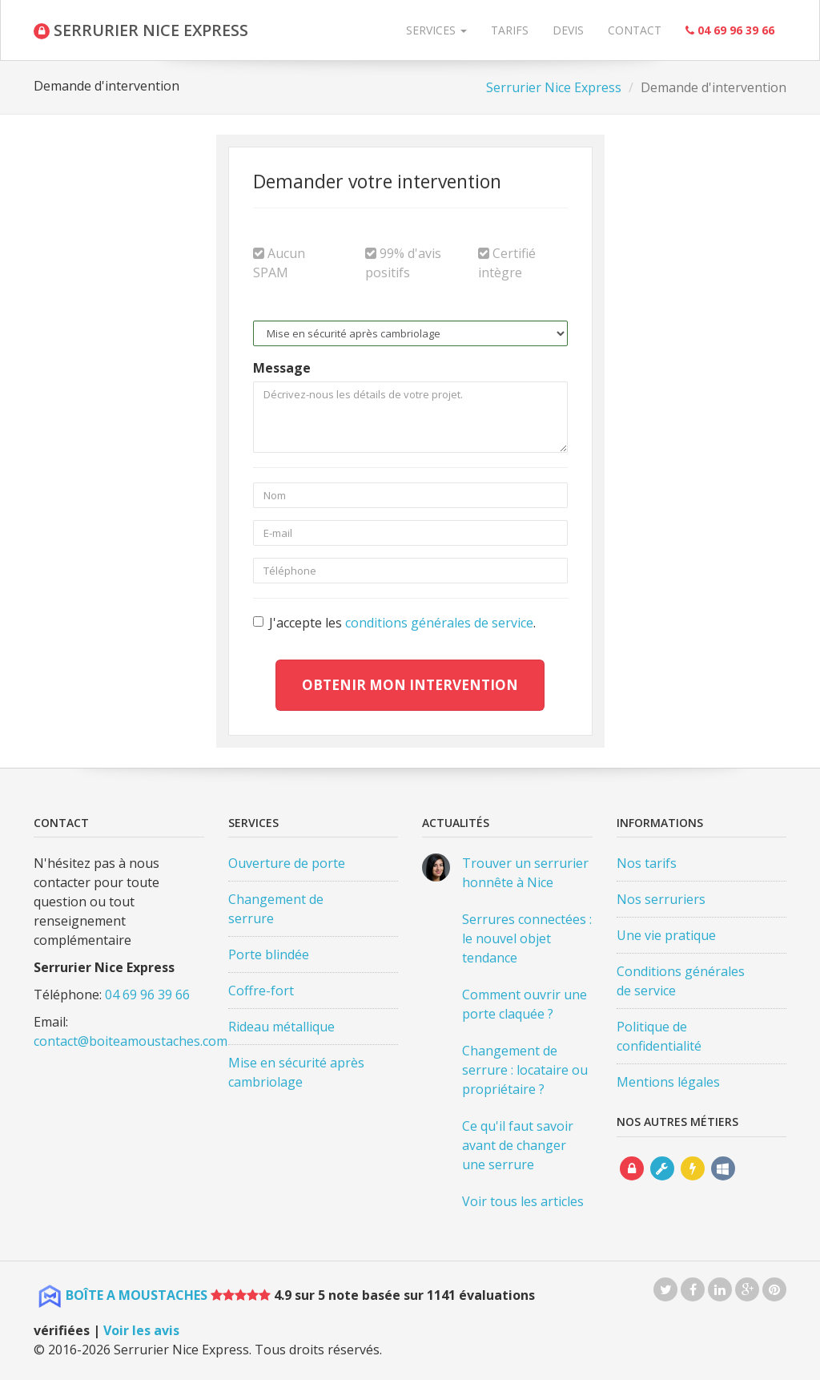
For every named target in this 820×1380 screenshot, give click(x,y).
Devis (568, 30)
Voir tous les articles (523, 1201)
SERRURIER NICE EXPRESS (141, 30)
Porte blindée (268, 954)
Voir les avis (141, 1330)
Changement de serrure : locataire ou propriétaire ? (525, 1070)
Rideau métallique (281, 1026)
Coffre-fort (261, 990)
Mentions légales (668, 1082)
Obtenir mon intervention (410, 685)
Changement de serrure (276, 908)
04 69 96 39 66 (147, 994)
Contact (634, 30)
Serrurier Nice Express (553, 87)
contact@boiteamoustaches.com (130, 1041)
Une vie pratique (666, 935)
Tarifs (510, 30)
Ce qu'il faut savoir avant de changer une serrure (517, 1145)
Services (436, 30)
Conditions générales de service (681, 980)
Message (282, 368)
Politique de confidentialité (659, 1036)
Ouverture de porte (286, 863)
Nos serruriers (661, 899)
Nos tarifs (647, 863)
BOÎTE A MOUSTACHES (136, 1295)
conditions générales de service (439, 622)
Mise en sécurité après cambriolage (296, 1072)
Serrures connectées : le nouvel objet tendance (527, 938)
